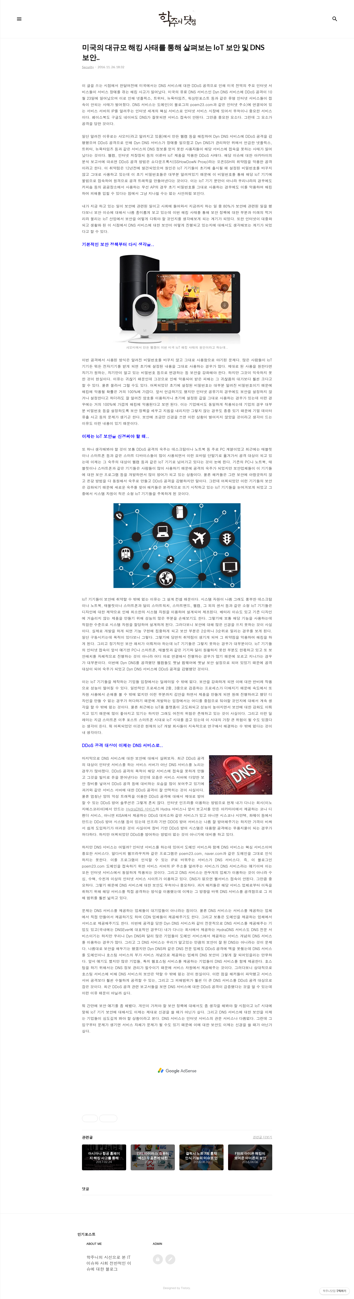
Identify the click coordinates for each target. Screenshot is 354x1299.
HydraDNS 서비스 (141, 809)
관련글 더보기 (262, 1137)
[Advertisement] (177, 1070)
